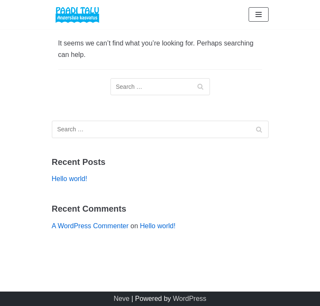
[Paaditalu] (77, 14)
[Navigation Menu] (259, 14)
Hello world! (70, 178)
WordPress (190, 298)
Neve (121, 298)
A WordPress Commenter (90, 226)
